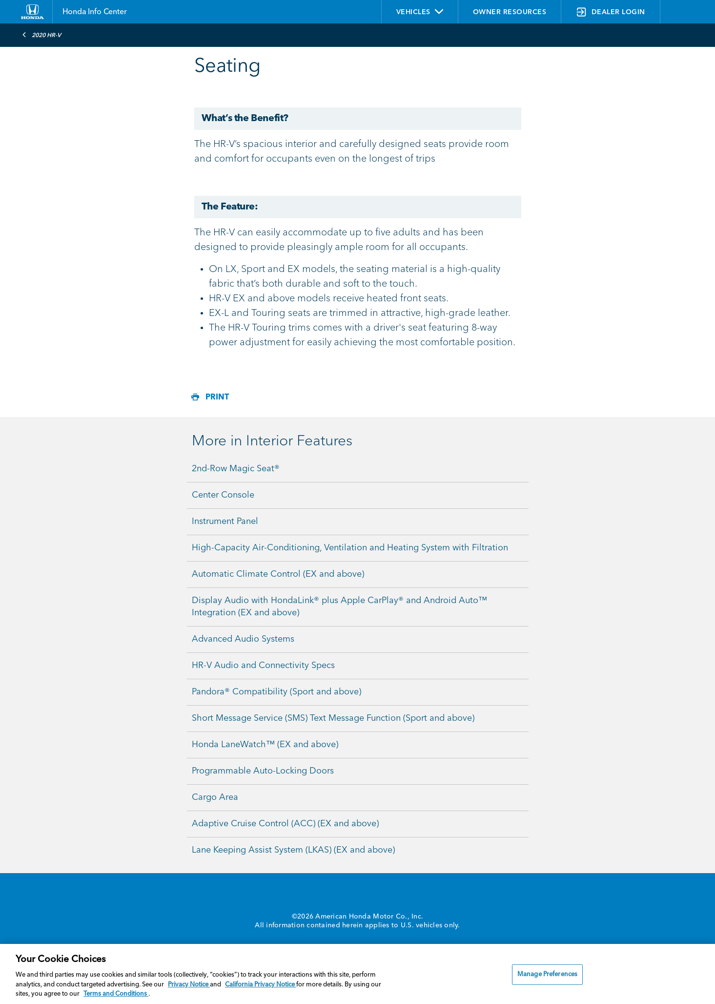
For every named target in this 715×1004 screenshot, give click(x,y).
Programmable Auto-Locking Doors (263, 771)
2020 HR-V (41, 34)
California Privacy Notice (260, 985)
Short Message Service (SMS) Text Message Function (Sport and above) (333, 718)
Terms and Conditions (115, 994)
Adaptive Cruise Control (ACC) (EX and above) (285, 823)
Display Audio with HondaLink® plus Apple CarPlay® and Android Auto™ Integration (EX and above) (339, 606)
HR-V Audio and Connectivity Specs (263, 665)
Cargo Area (215, 797)
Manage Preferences (547, 974)
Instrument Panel (225, 521)
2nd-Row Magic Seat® (236, 468)
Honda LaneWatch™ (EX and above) (265, 744)
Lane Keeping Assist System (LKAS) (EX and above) (293, 850)
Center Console (223, 495)
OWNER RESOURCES (510, 12)
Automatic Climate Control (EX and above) (278, 574)
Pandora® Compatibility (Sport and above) (276, 692)
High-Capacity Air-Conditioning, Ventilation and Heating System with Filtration (350, 548)
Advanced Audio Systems (243, 639)
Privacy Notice (189, 985)
